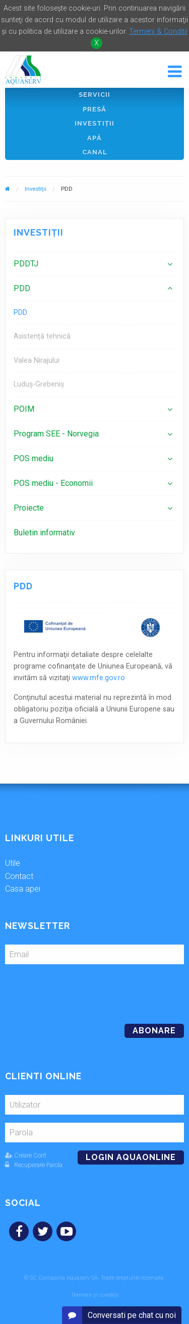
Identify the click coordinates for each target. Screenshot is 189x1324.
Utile (12, 863)
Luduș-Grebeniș (39, 384)
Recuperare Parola (33, 1165)
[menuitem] (94, 263)
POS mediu (33, 458)
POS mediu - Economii (53, 483)
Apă (94, 138)
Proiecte (29, 508)
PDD (22, 288)
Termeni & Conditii (158, 31)
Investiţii (94, 123)
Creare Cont (25, 1155)
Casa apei (22, 889)
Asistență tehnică (42, 336)
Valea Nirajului (36, 360)
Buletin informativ (44, 532)
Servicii (94, 94)
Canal (94, 152)
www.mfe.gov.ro (98, 678)
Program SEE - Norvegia (56, 433)
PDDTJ (26, 263)
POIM (24, 409)
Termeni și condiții (94, 1295)
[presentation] (74, 990)
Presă (94, 109)
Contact (19, 876)
